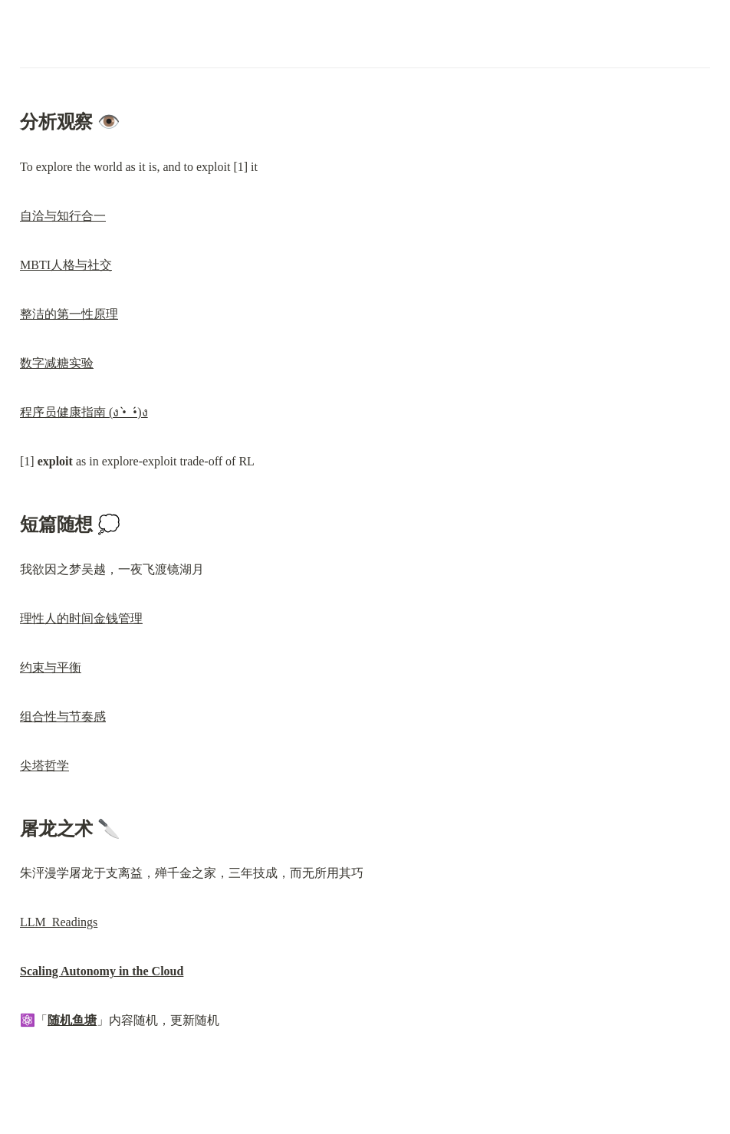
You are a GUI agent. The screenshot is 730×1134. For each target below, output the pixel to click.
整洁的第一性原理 (69, 313)
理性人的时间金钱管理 (81, 618)
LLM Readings (58, 922)
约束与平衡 (50, 667)
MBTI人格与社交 (66, 264)
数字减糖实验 (57, 363)
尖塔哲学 (44, 765)
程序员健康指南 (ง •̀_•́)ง (84, 412)
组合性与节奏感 (63, 716)
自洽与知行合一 (63, 215)
